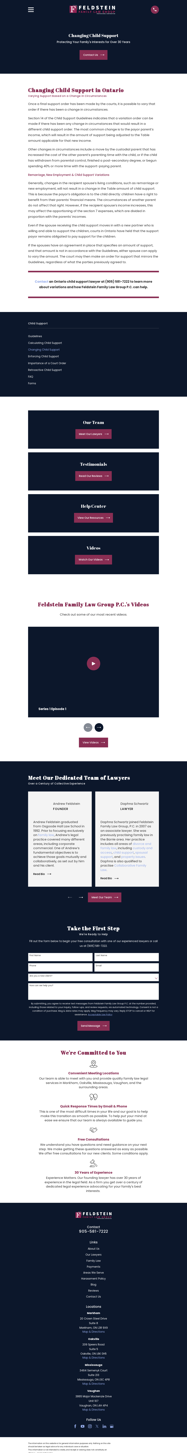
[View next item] (99, 727)
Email (99, 966)
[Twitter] (97, 1427)
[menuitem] (93, 336)
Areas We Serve (93, 1273)
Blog (93, 1285)
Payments (93, 1267)
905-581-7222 (93, 1232)
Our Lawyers (93, 1255)
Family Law (93, 1261)
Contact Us (93, 1297)
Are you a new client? (40, 976)
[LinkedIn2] (104, 1427)
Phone (32, 966)
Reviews (93, 1291)
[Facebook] (75, 1427)
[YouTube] (82, 1427)
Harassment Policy (93, 1279)
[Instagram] (90, 1427)
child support (123, 853)
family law (46, 836)
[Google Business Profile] (112, 1427)
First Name (35, 956)
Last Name (101, 956)
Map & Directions (93, 1332)
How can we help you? (41, 986)
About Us (93, 1249)
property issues (133, 857)
